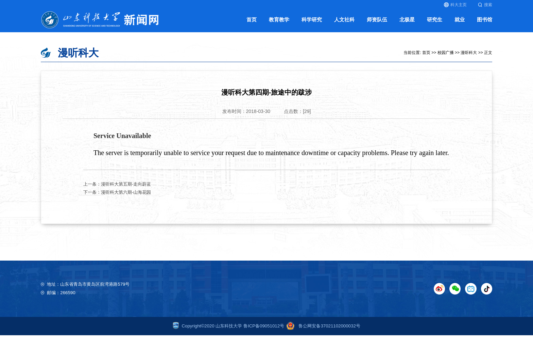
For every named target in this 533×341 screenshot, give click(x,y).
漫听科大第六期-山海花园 (126, 197)
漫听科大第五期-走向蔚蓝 (126, 189)
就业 (459, 23)
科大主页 (455, 4)
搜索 (485, 4)
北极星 (407, 23)
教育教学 (279, 23)
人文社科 (344, 23)
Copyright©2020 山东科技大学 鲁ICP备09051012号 (228, 331)
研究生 (434, 23)
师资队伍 (377, 23)
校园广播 (445, 58)
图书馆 (484, 23)
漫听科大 (469, 58)
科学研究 (312, 23)
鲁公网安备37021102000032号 (322, 331)
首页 (251, 23)
